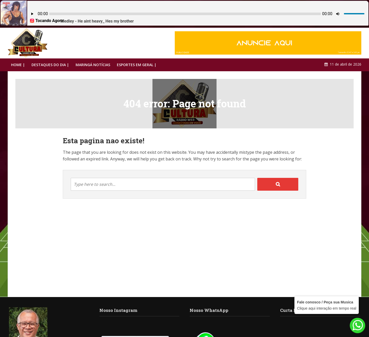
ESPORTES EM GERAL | (136, 64)
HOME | (18, 64)
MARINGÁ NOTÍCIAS (93, 64)
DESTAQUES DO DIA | (50, 64)
